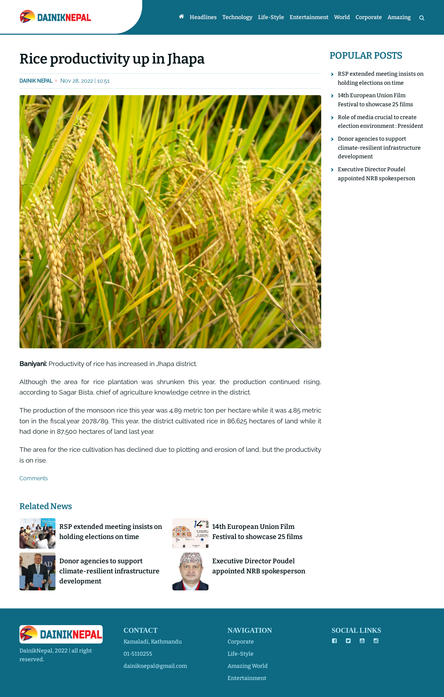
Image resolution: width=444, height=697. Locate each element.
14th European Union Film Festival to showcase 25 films (257, 532)
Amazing (399, 17)
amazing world (248, 666)
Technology (237, 17)
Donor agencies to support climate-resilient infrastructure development (109, 571)
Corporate (369, 17)
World (342, 17)
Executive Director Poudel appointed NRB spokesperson (258, 566)
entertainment (247, 678)
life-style (241, 653)
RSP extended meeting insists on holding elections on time (110, 532)
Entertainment (309, 17)
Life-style (271, 17)
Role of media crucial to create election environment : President (380, 122)
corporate (241, 641)
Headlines (203, 17)
